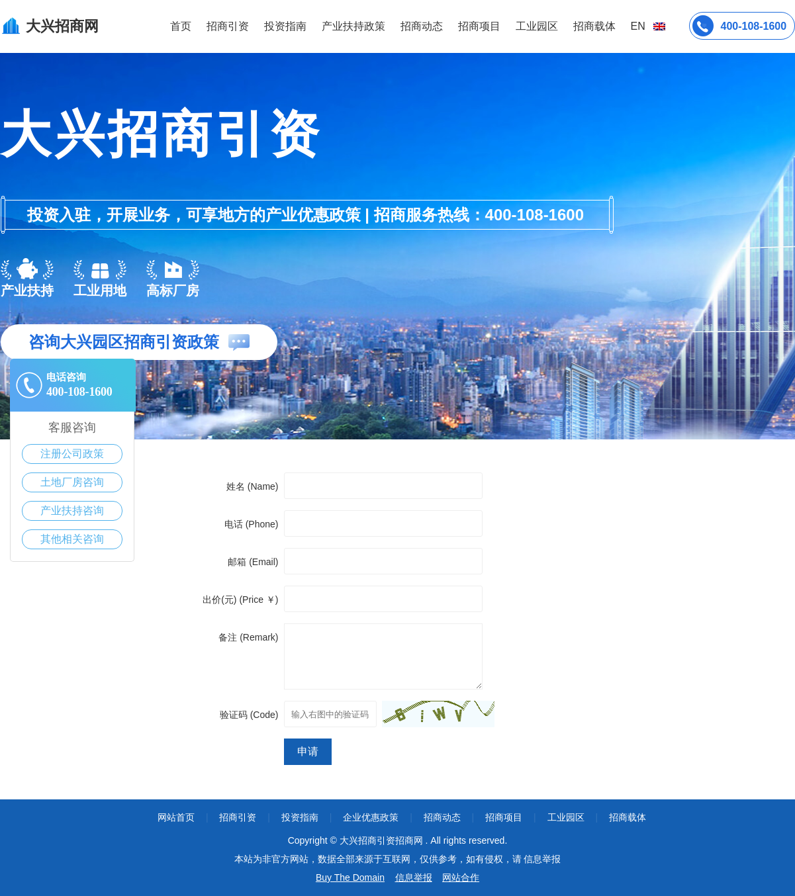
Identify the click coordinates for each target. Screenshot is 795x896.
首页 (180, 26)
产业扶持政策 (353, 26)
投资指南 (285, 26)
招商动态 (421, 26)
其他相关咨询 (72, 539)
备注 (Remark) (248, 637)
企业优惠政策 (370, 817)
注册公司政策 (72, 453)
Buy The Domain (350, 877)
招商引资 (228, 26)
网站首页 (176, 817)
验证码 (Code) (249, 714)
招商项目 (479, 26)
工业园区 (537, 26)
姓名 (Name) (252, 486)
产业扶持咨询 (72, 510)
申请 (307, 751)
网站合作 (460, 877)
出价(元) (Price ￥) (240, 599)
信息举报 (413, 877)
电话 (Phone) (251, 524)
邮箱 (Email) (253, 562)
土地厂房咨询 (72, 482)
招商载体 (627, 817)
